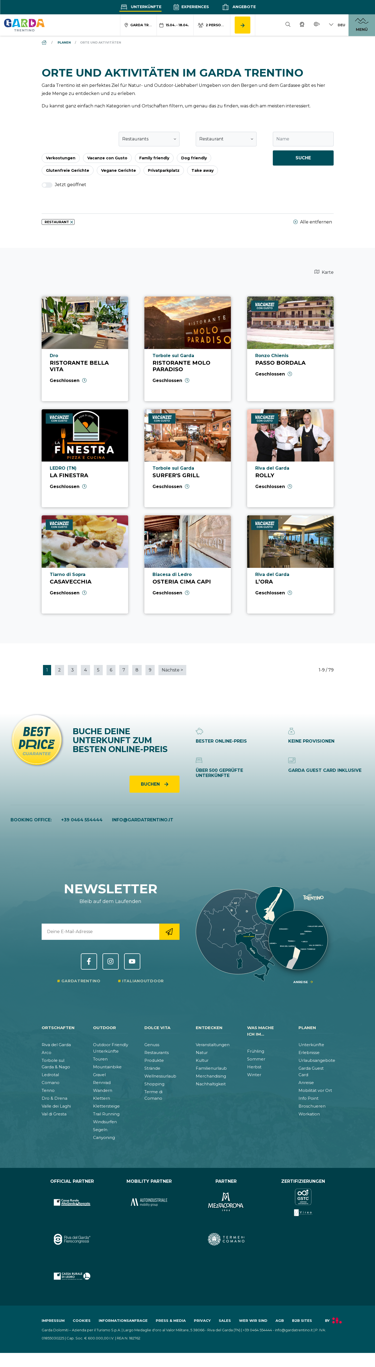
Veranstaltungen (213, 1044)
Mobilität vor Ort (315, 1090)
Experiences (191, 6)
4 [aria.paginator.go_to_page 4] (85, 670)
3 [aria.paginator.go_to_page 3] (72, 670)
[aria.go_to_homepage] (24, 24)
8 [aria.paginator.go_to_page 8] (136, 670)
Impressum (53, 1320)
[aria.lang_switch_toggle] (337, 25)
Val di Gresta (54, 1113)
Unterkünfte (140, 6)
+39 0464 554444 (81, 819)
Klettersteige (106, 1106)
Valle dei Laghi (56, 1106)
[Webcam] (302, 25)
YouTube (132, 961)
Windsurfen (105, 1121)
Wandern (102, 1090)
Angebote (238, 7)
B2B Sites (302, 1320)
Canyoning (104, 1137)
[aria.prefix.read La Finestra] (85, 458)
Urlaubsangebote (316, 1060)
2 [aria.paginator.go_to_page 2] (59, 670)
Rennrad (102, 1082)
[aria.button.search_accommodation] (242, 25)
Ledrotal (50, 1074)
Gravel (99, 1074)
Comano (50, 1082)
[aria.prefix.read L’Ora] (290, 564)
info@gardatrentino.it (142, 819)
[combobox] (149, 139)
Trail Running (106, 1113)
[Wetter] (317, 25)
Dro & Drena (54, 1098)
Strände (152, 1068)
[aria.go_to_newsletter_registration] (169, 932)
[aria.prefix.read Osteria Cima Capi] (187, 564)
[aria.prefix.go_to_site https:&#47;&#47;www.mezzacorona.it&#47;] (226, 1202)
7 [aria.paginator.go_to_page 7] (123, 670)
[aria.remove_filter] (71, 222)
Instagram (110, 961)
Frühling (255, 1051)
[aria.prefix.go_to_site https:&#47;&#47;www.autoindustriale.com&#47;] (149, 1202)
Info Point (308, 1098)
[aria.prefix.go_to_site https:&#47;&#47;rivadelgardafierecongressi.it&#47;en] (72, 1239)
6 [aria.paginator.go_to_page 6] (111, 670)
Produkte (154, 1060)
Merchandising (211, 1076)
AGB (280, 1320)
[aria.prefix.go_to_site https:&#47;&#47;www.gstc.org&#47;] (303, 1202)
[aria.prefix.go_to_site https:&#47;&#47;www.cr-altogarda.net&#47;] (72, 1202)
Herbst (254, 1066)
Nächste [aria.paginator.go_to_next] (172, 670)
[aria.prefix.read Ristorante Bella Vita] (85, 349)
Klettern (101, 1098)
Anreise (306, 1082)
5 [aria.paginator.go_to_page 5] (98, 670)
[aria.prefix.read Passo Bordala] (290, 349)
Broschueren (312, 1106)
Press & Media (171, 1320)
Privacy (202, 1320)
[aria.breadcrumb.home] (44, 42)
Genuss (151, 1044)
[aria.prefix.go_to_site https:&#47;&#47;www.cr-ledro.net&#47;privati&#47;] (72, 1276)
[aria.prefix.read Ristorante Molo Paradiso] (187, 349)
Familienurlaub (211, 1068)
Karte (324, 272)
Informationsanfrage (123, 1320)
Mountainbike (107, 1066)
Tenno (48, 1090)
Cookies (82, 1320)
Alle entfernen (312, 222)
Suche (303, 157)
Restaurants (156, 1052)
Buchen (151, 784)
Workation (309, 1113)
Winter (254, 1074)
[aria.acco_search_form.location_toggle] (138, 25)
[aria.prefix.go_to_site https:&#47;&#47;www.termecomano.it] (226, 1239)
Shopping (154, 1083)
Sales (225, 1320)
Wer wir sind (253, 1320)
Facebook (89, 961)
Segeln (100, 1129)
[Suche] (287, 25)
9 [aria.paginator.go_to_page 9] (150, 670)
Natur (202, 1052)
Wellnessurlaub (160, 1076)
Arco (46, 1052)
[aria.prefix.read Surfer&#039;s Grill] (187, 458)
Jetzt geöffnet (64, 185)
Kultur (202, 1060)
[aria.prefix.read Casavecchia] (85, 564)
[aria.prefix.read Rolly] (290, 458)
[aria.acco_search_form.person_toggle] (212, 25)
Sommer (256, 1059)
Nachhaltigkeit (211, 1083)
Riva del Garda (56, 1044)
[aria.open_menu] (362, 25)
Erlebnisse (309, 1052)
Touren (100, 1059)
